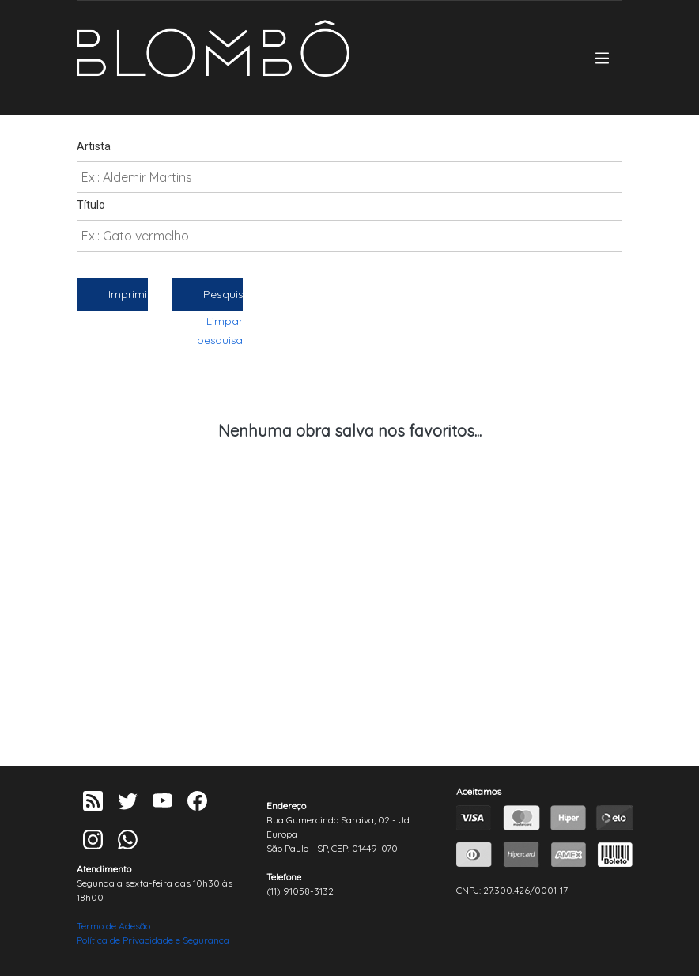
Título (91, 205)
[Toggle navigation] (602, 58)
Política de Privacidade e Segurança (153, 940)
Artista (94, 146)
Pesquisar (223, 294)
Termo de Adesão (113, 926)
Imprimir (128, 294)
